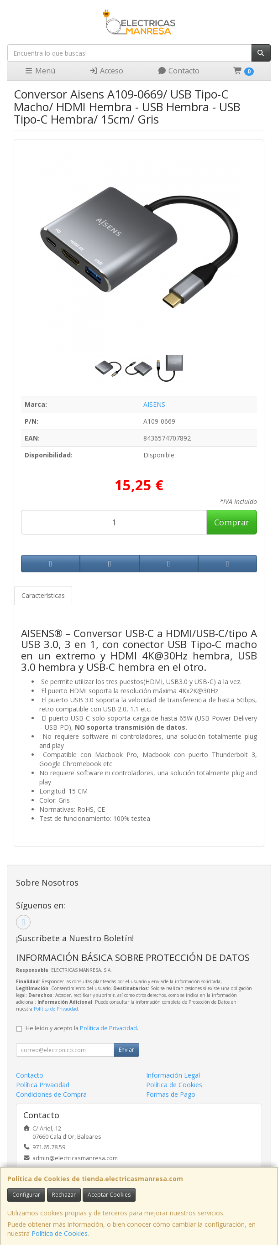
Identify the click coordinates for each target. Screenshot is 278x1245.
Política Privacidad (42, 1084)
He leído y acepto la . (82, 1028)
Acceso (106, 71)
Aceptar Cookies (109, 1194)
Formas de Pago (170, 1094)
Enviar (126, 1049)
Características (43, 595)
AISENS (154, 404)
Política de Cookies (59, 1233)
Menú (39, 71)
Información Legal (173, 1075)
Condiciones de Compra (51, 1094)
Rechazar (64, 1194)
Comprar (231, 522)
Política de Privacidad (56, 1009)
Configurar (26, 1194)
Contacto (178, 71)
